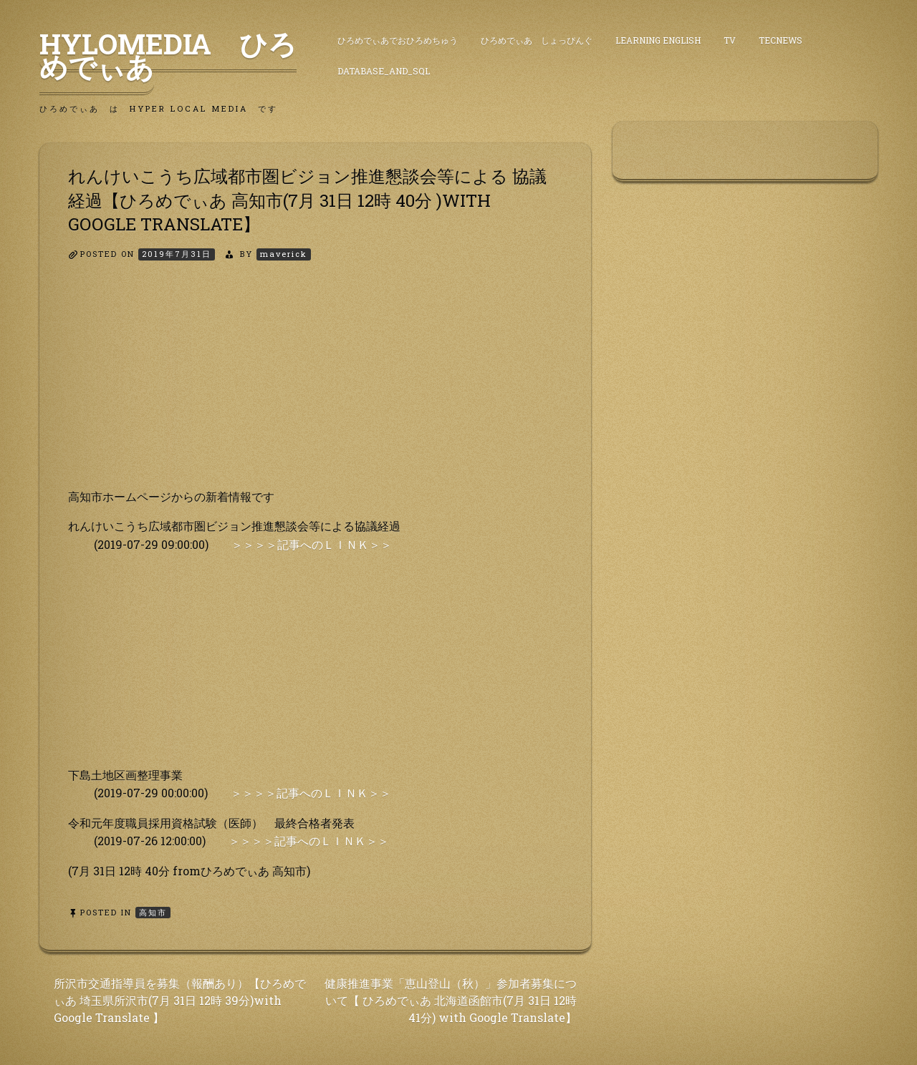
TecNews (780, 40)
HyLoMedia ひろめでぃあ (168, 55)
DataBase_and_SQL (383, 71)
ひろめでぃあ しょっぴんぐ (536, 40)
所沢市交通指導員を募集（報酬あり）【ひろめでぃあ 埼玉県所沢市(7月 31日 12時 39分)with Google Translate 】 (180, 1000)
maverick (283, 253)
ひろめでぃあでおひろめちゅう (397, 40)
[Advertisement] (315, 387)
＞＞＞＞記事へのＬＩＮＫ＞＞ (311, 544)
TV (730, 40)
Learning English (658, 40)
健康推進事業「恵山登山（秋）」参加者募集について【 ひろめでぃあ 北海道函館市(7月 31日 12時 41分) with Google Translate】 (451, 1000)
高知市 (153, 912)
